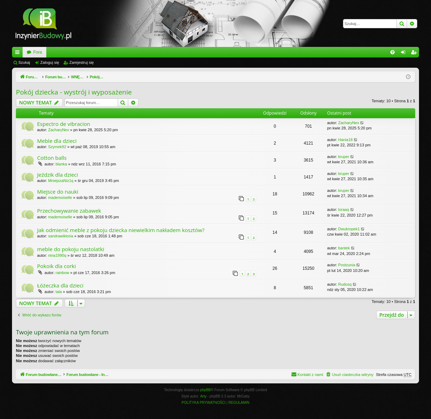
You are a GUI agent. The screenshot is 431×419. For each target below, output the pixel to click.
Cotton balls (52, 157)
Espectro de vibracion (63, 123)
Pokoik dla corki (56, 265)
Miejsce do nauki (57, 191)
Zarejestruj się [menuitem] (415, 53)
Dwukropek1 (349, 229)
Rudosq (345, 284)
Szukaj (24, 62)
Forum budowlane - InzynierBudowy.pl (63, 52)
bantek (344, 248)
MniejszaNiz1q (60, 180)
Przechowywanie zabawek (69, 210)
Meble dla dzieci (57, 140)
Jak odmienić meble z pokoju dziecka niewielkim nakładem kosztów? (121, 229)
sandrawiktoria (60, 236)
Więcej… (19, 53)
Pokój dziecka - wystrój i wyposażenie (74, 92)
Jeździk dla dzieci (57, 174)
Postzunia (346, 265)
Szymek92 (57, 147)
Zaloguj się (49, 62)
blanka (61, 164)
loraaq (343, 209)
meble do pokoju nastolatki (70, 249)
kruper (343, 156)
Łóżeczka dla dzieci (60, 285)
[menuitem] (392, 52)
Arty (203, 396)
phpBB (205, 390)
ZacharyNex (58, 130)
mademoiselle (60, 197)
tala (58, 292)
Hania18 (345, 140)
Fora (117, 52)
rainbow (62, 273)
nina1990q (57, 255)
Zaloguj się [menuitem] (404, 53)
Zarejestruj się (81, 62)
